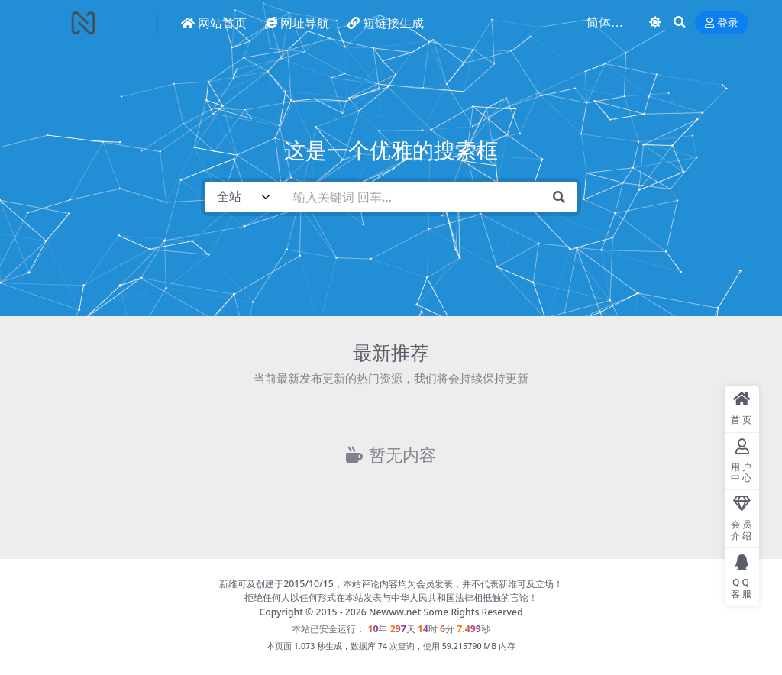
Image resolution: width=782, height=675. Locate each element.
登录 (721, 23)
